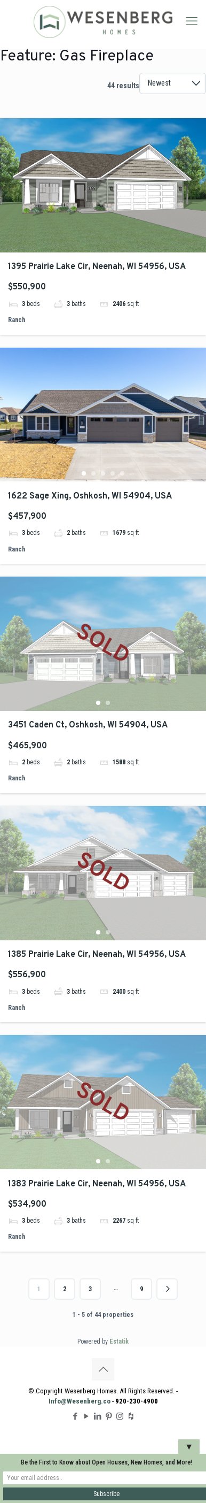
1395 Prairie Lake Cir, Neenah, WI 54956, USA (97, 267)
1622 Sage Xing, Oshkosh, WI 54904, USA (90, 496)
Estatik (119, 1341)
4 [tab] (112, 473)
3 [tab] (103, 473)
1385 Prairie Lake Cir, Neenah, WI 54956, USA (97, 954)
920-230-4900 (136, 1401)
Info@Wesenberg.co (79, 1401)
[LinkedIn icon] (97, 1416)
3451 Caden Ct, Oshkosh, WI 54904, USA (88, 725)
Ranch (16, 320)
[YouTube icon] (86, 1416)
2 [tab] (93, 473)
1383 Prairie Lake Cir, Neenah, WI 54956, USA (97, 1184)
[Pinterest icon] (109, 1416)
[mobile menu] (192, 21)
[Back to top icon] (103, 1369)
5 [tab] (122, 473)
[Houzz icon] (131, 1416)
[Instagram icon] (120, 1416)
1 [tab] (84, 473)
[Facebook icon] (75, 1416)
